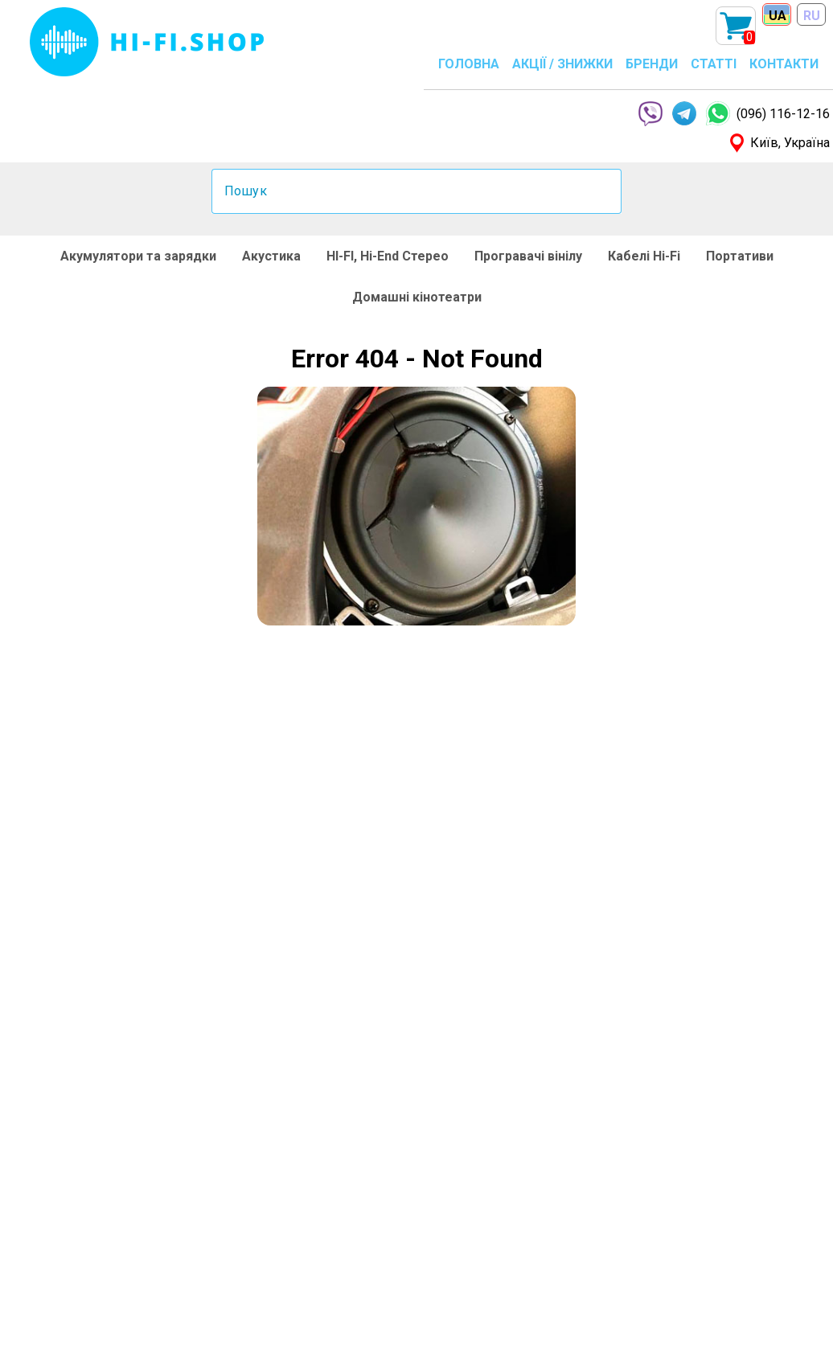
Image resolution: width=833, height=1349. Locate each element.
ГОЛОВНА (468, 64)
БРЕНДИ (652, 64)
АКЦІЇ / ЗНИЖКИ (562, 64)
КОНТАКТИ (784, 64)
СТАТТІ (714, 64)
